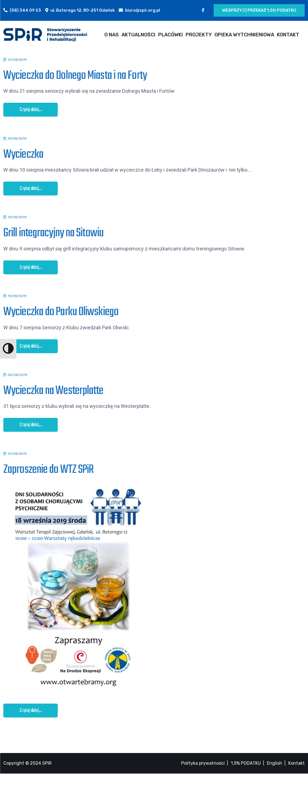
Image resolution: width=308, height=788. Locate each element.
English (274, 777)
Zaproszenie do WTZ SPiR (48, 481)
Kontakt (296, 777)
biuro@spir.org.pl (142, 10)
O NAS (111, 35)
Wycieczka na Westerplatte (53, 400)
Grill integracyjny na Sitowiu (53, 238)
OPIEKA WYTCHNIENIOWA (244, 35)
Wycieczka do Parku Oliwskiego (60, 319)
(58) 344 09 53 (25, 10)
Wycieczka (23, 156)
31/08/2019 (17, 60)
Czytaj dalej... (31, 110)
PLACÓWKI (170, 35)
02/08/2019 (17, 385)
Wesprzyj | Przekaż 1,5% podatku (259, 10)
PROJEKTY (199, 35)
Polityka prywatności (203, 777)
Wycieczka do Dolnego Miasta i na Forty (75, 75)
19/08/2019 (17, 141)
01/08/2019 (17, 466)
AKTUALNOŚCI (138, 35)
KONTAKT (288, 35)
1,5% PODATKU (246, 777)
